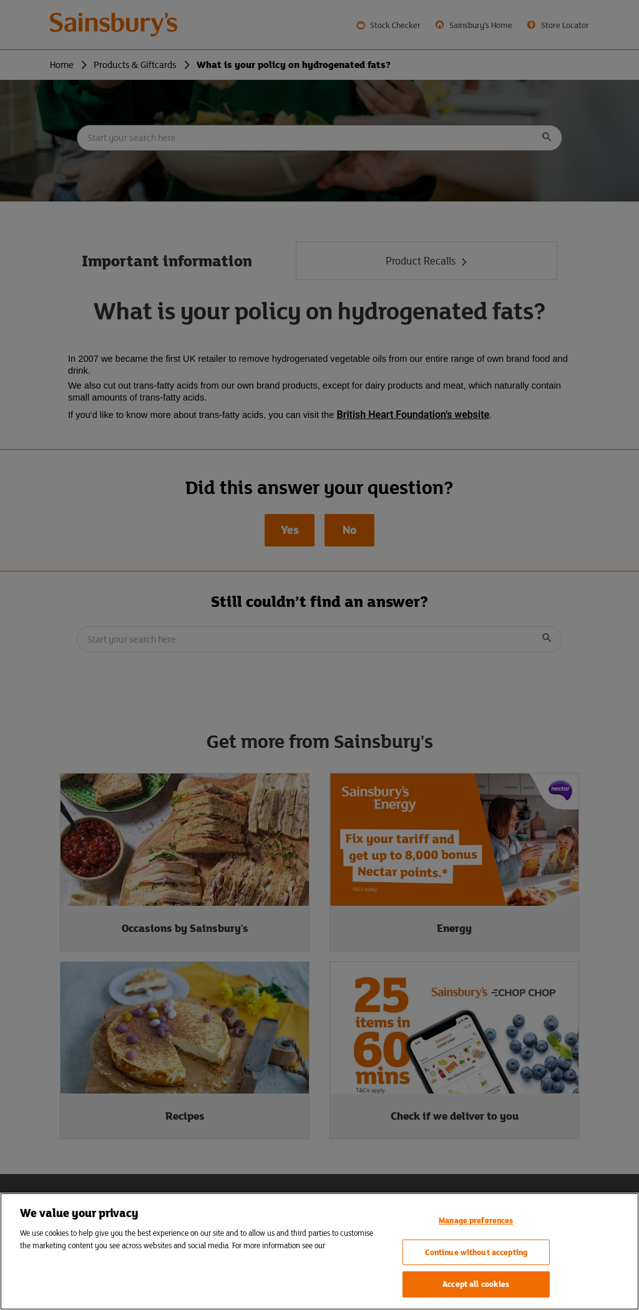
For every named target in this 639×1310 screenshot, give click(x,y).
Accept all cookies (475, 1284)
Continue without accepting (476, 1252)
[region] (319, 1251)
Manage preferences (476, 1220)
